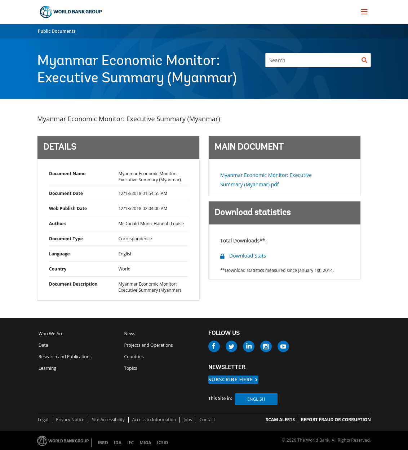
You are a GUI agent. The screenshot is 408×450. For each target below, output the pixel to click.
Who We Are (51, 334)
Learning (47, 368)
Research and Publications (65, 357)
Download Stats (247, 255)
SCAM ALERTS (280, 420)
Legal (43, 420)
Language (59, 254)
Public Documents (57, 31)
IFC (130, 443)
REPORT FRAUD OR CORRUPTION (336, 420)
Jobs (187, 420)
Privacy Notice (70, 420)
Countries (134, 357)
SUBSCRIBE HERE (230, 379)
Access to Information (154, 420)
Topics (130, 368)
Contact (207, 420)
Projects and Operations (148, 345)
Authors (57, 224)
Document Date (66, 193)
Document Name (67, 174)
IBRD (103, 443)
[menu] (364, 11)
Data (43, 345)
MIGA (145, 443)
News (130, 334)
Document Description (73, 284)
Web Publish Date (68, 208)
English (256, 399)
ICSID (162, 443)
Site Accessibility (108, 420)
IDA (117, 443)
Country (57, 269)
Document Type (66, 239)
